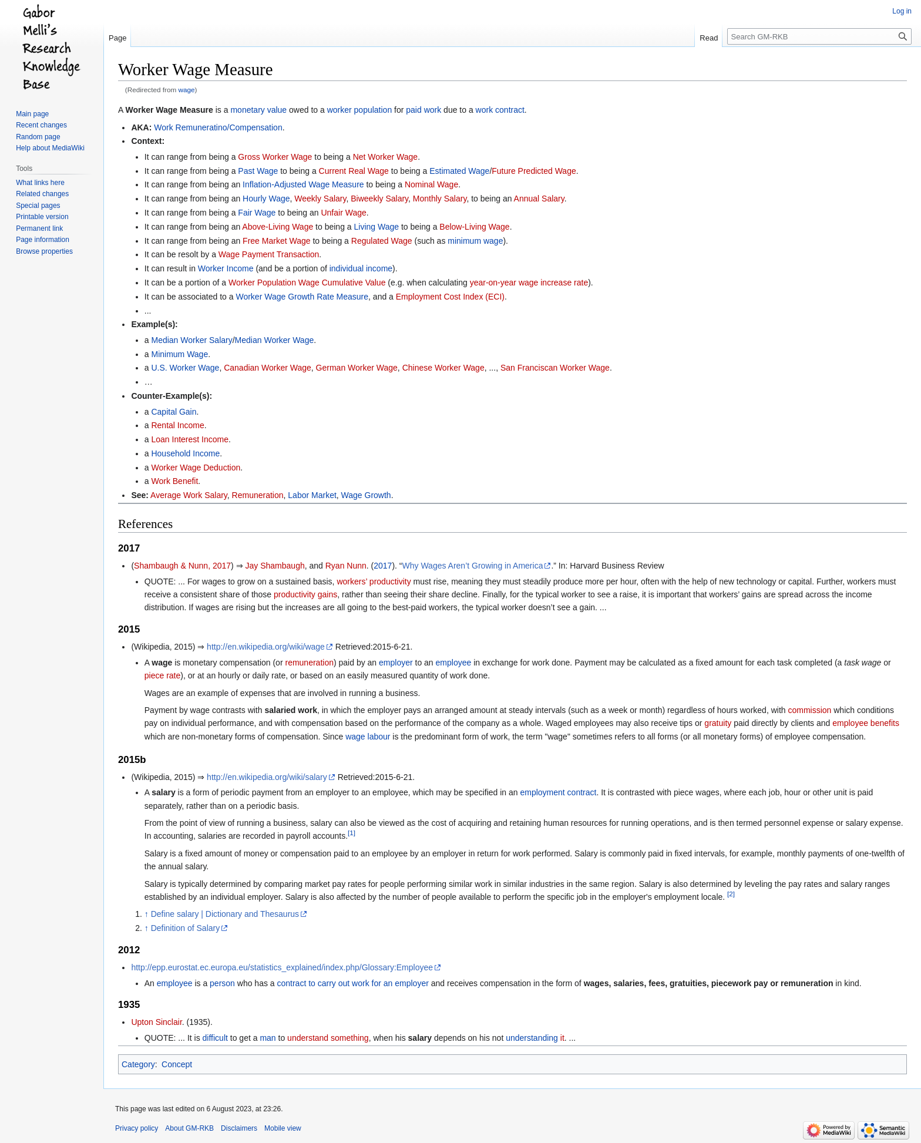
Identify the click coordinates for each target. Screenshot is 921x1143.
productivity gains (305, 594)
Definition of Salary (185, 928)
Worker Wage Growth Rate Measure (302, 296)
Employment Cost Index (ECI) (450, 296)
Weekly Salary (320, 198)
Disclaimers (239, 1128)
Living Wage (376, 226)
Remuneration (258, 495)
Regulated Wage (381, 241)
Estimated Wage (459, 171)
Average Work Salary (188, 495)
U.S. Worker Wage (185, 367)
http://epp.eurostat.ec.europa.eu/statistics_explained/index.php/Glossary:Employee (282, 967)
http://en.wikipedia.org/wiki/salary (267, 777)
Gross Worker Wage (275, 157)
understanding (532, 1038)
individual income (361, 268)
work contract (500, 110)
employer (396, 662)
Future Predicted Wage (534, 171)
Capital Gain (173, 411)
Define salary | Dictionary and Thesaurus (225, 914)
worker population (359, 110)
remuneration (309, 662)
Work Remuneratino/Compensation (218, 127)
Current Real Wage (354, 171)
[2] (731, 893)
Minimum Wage (179, 354)
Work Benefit (174, 481)
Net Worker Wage (385, 157)
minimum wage (475, 241)
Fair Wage (256, 212)
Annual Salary (539, 198)
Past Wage (258, 171)
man (267, 1038)
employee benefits (865, 723)
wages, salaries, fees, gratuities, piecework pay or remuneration (708, 983)
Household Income (185, 453)
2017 (383, 565)
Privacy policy (136, 1128)
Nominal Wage (431, 184)
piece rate (162, 675)
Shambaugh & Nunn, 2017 (182, 565)
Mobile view (282, 1128)
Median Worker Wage (274, 340)
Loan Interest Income (189, 439)
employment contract (558, 792)
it (562, 1038)
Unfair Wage (343, 212)
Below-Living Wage (474, 226)
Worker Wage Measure (169, 110)
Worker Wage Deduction (195, 467)
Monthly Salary (440, 198)
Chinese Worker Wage (443, 367)
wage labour (367, 736)
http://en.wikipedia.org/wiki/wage (266, 646)
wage (187, 89)
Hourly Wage (266, 198)
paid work (423, 110)
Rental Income (177, 425)
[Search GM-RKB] (819, 36)
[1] (351, 833)
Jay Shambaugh (275, 565)
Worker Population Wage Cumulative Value (306, 282)
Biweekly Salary (379, 198)
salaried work (290, 710)
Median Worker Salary (191, 340)
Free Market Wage (276, 241)
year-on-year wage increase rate (529, 282)
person (222, 983)
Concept (177, 1064)
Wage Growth (366, 495)
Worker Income (226, 268)
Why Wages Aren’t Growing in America (472, 565)
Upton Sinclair (156, 1022)
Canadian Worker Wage (267, 367)
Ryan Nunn (346, 565)
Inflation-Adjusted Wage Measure (303, 184)
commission (809, 710)
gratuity (717, 723)
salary (420, 1038)
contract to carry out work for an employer (353, 983)
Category (138, 1064)
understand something (328, 1038)
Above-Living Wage (277, 226)
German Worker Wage (357, 367)
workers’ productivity (374, 581)
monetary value (258, 110)
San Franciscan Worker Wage (555, 367)
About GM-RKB (189, 1128)
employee (454, 662)
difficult (215, 1038)
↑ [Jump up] (146, 914)
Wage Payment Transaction (269, 254)
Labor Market (312, 495)
